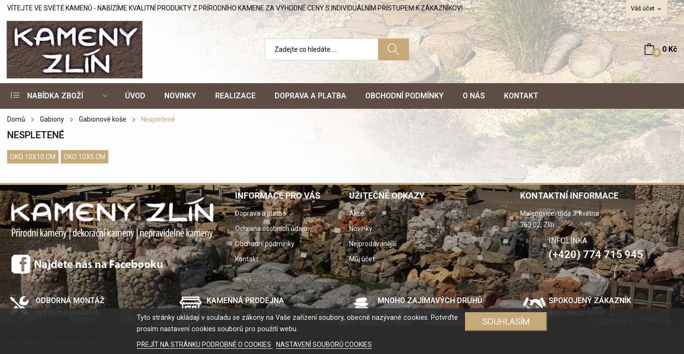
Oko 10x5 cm (84, 157)
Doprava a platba (260, 213)
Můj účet (362, 259)
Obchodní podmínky (264, 244)
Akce (356, 213)
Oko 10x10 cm (33, 157)
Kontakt (246, 259)
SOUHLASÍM (506, 321)
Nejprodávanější (373, 244)
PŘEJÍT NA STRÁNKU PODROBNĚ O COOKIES (205, 344)
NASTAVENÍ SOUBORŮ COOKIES (324, 344)
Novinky (360, 228)
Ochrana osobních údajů (271, 228)
